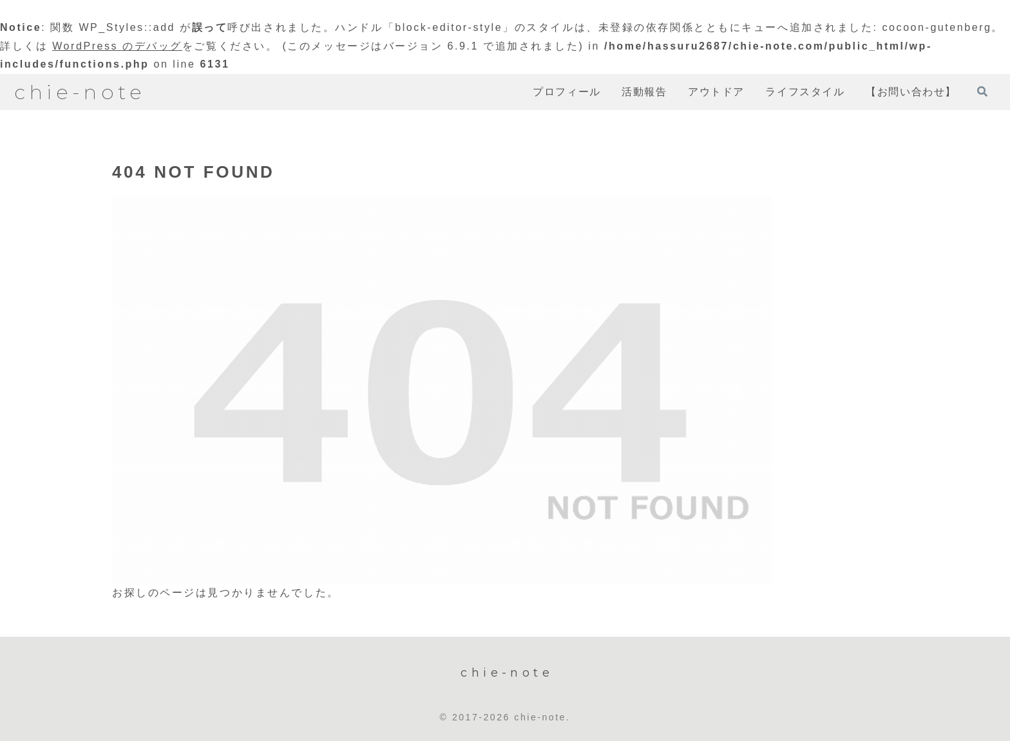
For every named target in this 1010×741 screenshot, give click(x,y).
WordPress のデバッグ (117, 46)
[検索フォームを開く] (982, 91)
